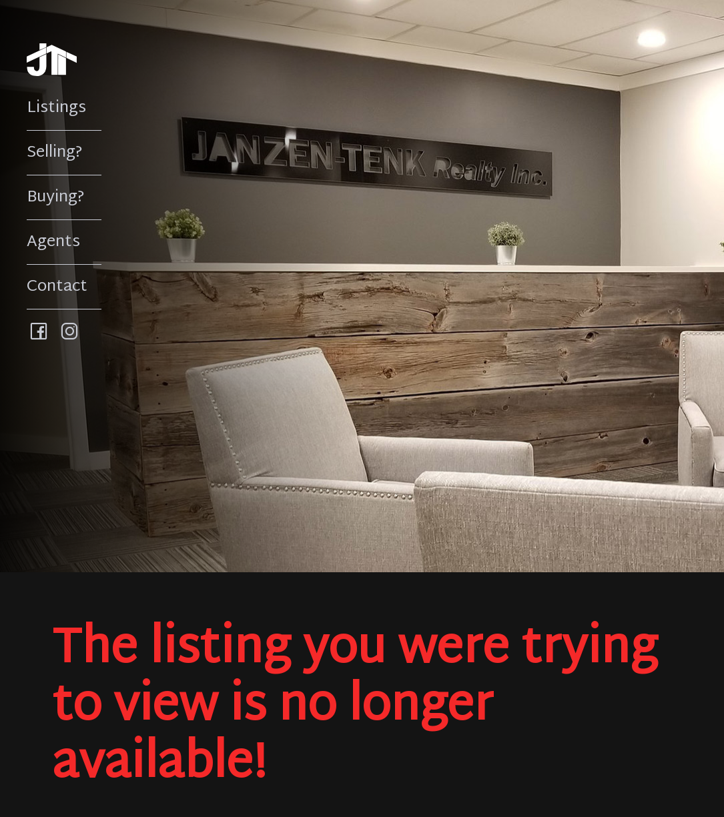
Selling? (55, 152)
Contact (57, 286)
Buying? (56, 197)
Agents (53, 242)
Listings (56, 108)
